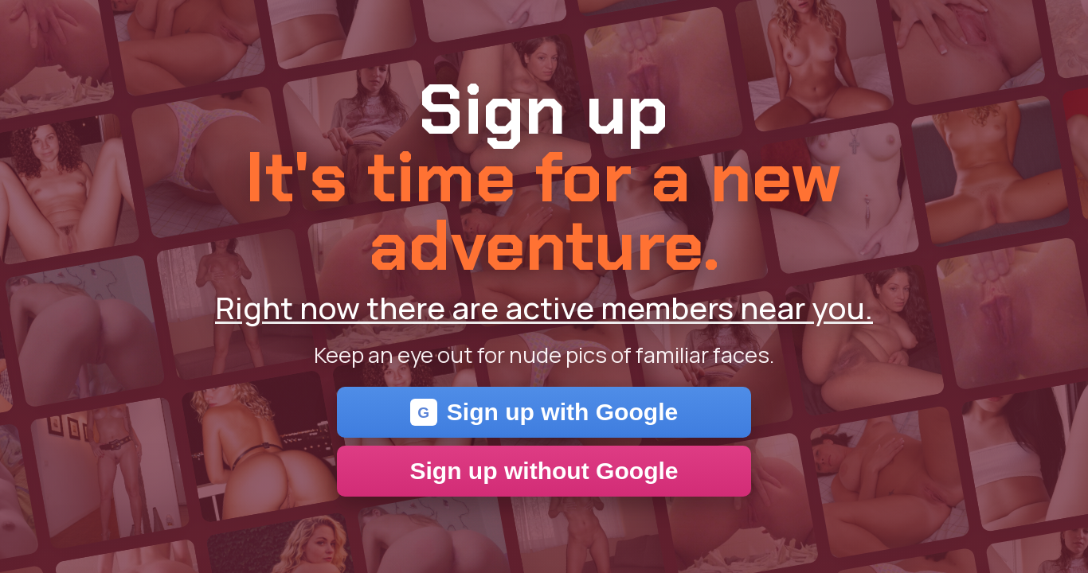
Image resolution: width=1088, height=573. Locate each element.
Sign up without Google (543, 471)
